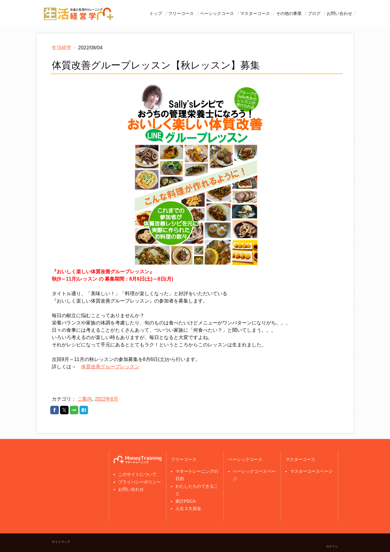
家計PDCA (186, 501)
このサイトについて (137, 474)
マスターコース (255, 13)
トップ (155, 13)
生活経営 (62, 47)
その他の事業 (289, 13)
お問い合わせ (339, 13)
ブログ (314, 13)
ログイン (332, 546)
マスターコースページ (311, 471)
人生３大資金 (188, 508)
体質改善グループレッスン (110, 366)
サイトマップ (61, 541)
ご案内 (84, 399)
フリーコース (181, 13)
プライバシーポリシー (139, 481)
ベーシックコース (217, 13)
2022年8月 (106, 399)
